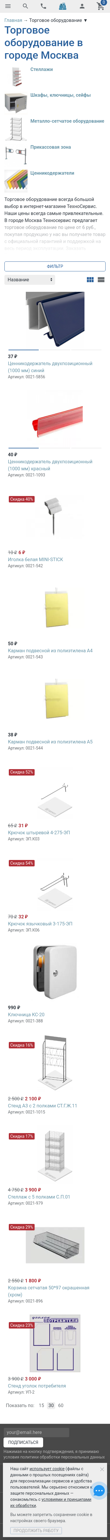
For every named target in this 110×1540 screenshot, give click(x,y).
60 (60, 1405)
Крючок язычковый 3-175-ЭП (40, 924)
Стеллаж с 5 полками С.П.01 (39, 1197)
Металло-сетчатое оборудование (67, 121)
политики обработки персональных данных (62, 1457)
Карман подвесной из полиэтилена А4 (50, 650)
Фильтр (55, 266)
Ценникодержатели (52, 173)
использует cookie (47, 1468)
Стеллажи (42, 69)
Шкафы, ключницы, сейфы (61, 95)
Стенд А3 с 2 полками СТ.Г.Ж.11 (42, 1106)
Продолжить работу (36, 1530)
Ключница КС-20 (26, 1014)
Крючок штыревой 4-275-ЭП (39, 832)
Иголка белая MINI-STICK (35, 559)
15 (41, 1405)
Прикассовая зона (51, 147)
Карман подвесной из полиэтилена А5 (50, 742)
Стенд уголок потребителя (37, 1386)
